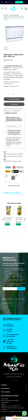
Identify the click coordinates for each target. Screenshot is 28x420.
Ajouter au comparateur (12, 111)
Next (25, 219)
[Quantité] (9, 94)
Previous (3, 219)
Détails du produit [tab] (12, 192)
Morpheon (18, 376)
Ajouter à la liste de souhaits (13, 109)
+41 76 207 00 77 (15, 406)
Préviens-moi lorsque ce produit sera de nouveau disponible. (14, 132)
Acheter (14, 104)
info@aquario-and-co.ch (17, 411)
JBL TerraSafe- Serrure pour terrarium (8, 218)
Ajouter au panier (14, 99)
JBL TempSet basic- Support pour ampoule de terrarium (19, 218)
